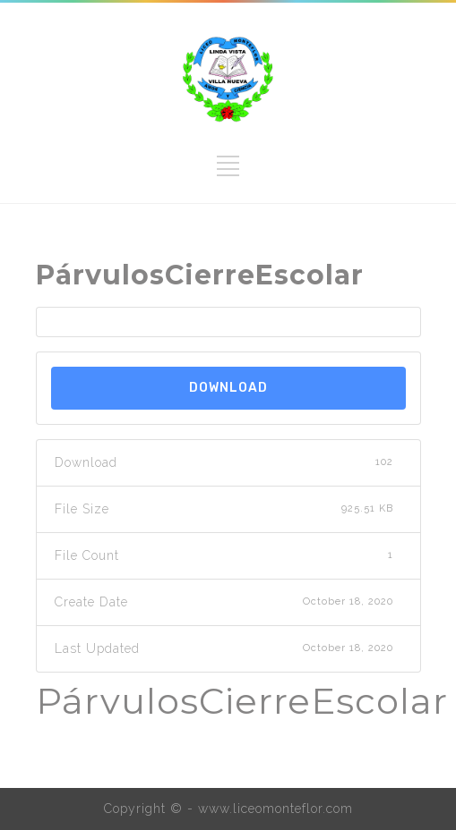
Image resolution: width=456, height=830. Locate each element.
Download (228, 387)
